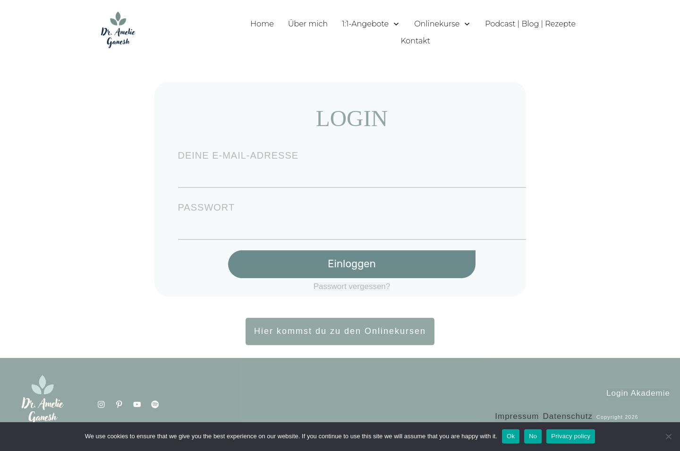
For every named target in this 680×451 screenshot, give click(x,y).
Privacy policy (570, 436)
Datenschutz (568, 416)
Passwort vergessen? (352, 286)
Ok (511, 436)
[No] (668, 436)
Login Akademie (638, 393)
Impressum (517, 416)
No (533, 436)
